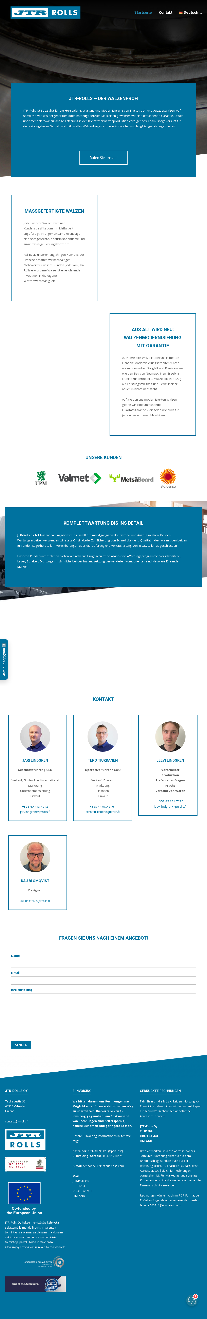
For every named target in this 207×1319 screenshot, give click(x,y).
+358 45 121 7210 (170, 801)
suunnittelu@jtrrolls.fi (35, 901)
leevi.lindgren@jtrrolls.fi (170, 806)
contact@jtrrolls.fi (16, 1121)
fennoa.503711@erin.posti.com (160, 1205)
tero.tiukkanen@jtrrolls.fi (103, 812)
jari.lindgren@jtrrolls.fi (35, 812)
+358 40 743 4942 (35, 806)
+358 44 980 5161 (103, 806)
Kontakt (165, 12)
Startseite (143, 12)
